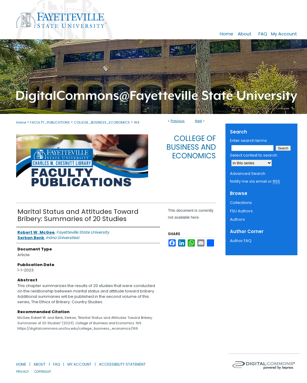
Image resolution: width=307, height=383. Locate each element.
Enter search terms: (249, 140)
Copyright (42, 372)
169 (136, 122)
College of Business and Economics (191, 147)
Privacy (22, 372)
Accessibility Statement (122, 364)
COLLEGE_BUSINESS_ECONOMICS (102, 122)
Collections (241, 202)
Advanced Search (247, 173)
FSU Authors (241, 211)
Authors (237, 219)
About (40, 364)
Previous (178, 120)
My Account (79, 364)
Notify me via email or (255, 181)
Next (198, 120)
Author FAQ (241, 241)
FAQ (56, 364)
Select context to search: (254, 155)
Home (21, 122)
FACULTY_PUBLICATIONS (50, 122)
